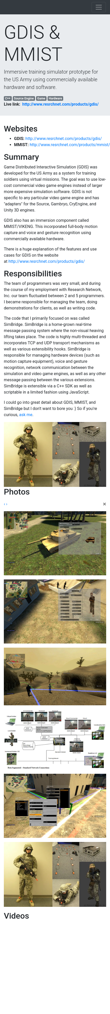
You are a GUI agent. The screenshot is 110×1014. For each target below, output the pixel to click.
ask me (25, 414)
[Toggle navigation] (99, 7)
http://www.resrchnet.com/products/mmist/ (70, 144)
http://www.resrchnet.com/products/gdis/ (60, 104)
